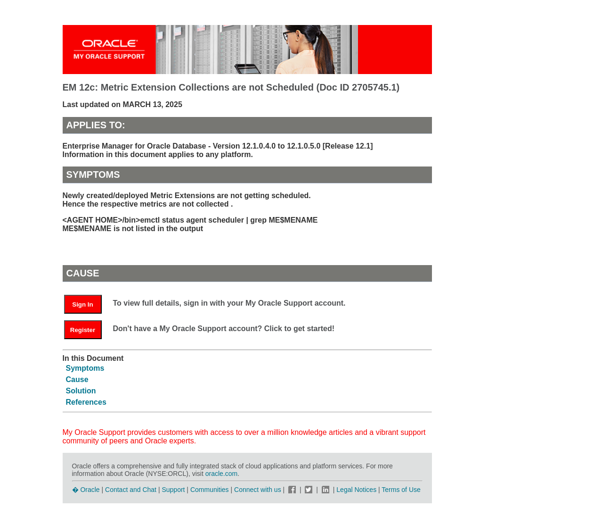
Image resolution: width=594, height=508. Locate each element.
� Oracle (86, 489)
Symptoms (85, 368)
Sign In (82, 304)
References (86, 402)
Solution (81, 391)
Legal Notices (356, 489)
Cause (77, 379)
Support (173, 489)
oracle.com (221, 473)
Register (82, 329)
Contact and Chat (130, 489)
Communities (209, 489)
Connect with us (258, 489)
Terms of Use (401, 489)
